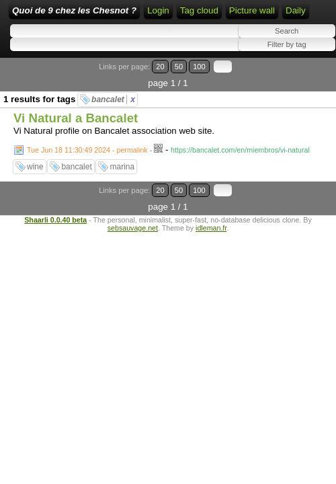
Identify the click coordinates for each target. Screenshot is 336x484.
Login (158, 10)
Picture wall (252, 10)
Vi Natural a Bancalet (75, 118)
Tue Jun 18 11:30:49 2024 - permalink (87, 150)
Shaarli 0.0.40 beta (55, 220)
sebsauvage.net (133, 228)
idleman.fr (211, 228)
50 (179, 67)
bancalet (113, 99)
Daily (296, 10)
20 (160, 67)
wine (35, 166)
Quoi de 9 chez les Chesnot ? (74, 10)
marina (122, 166)
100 (199, 67)
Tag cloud (199, 10)
